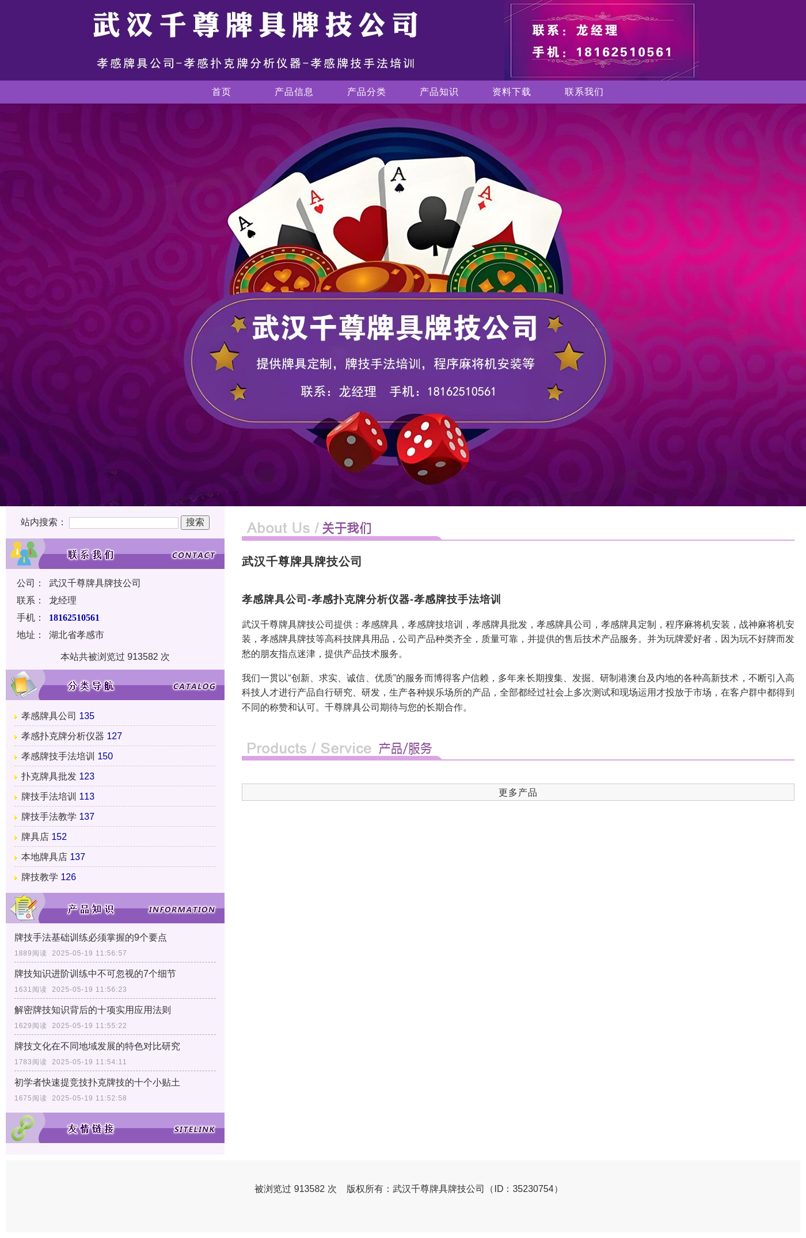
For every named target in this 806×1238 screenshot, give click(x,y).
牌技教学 (39, 877)
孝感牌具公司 (49, 716)
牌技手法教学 (49, 816)
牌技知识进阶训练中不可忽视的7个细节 (95, 974)
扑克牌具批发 (49, 776)
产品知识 (439, 92)
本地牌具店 (44, 857)
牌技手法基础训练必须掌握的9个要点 (90, 937)
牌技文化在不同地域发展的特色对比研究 (97, 1046)
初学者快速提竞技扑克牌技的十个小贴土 (97, 1082)
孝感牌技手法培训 (58, 756)
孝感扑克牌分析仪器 (62, 736)
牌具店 (35, 837)
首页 (221, 92)
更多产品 (518, 792)
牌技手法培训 (49, 796)
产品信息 (294, 92)
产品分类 (366, 92)
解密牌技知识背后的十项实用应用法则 (92, 1010)
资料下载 (511, 92)
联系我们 (584, 92)
